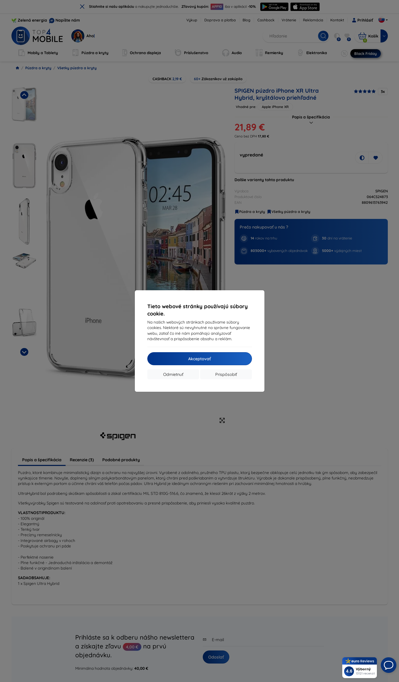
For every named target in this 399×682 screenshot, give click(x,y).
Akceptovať (199, 358)
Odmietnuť (173, 374)
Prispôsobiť (226, 374)
